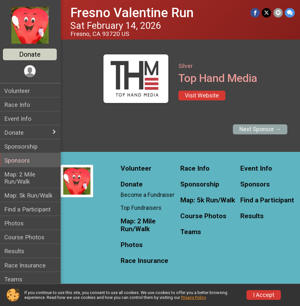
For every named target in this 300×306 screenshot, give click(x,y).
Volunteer (18, 90)
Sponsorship (22, 146)
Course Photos (25, 237)
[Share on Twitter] (266, 12)
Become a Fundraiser (148, 195)
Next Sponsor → (260, 129)
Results (15, 251)
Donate (31, 54)
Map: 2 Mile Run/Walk (20, 178)
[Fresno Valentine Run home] (31, 25)
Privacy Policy (193, 297)
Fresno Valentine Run (133, 12)
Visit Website (203, 95)
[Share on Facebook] (255, 12)
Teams (14, 279)
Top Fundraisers (141, 208)
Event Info (18, 118)
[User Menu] (31, 71)
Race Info (18, 104)
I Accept (263, 295)
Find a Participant (28, 209)
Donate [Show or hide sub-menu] (15, 132)
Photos (15, 223)
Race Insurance (26, 265)
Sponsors (18, 160)
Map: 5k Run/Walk (29, 195)
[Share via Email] (278, 12)
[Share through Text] (290, 12)
